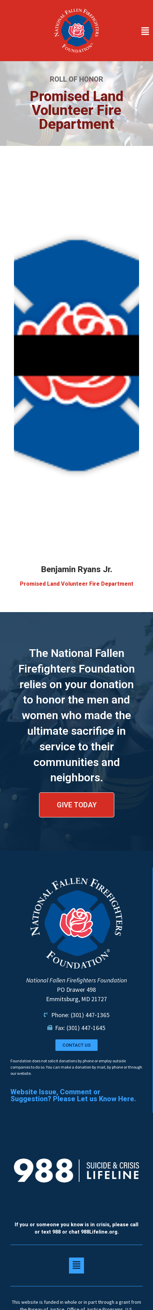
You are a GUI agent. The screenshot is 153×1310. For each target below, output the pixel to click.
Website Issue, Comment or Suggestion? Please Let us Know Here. (73, 1095)
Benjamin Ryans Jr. (76, 569)
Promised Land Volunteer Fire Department (76, 583)
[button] (130, 32)
